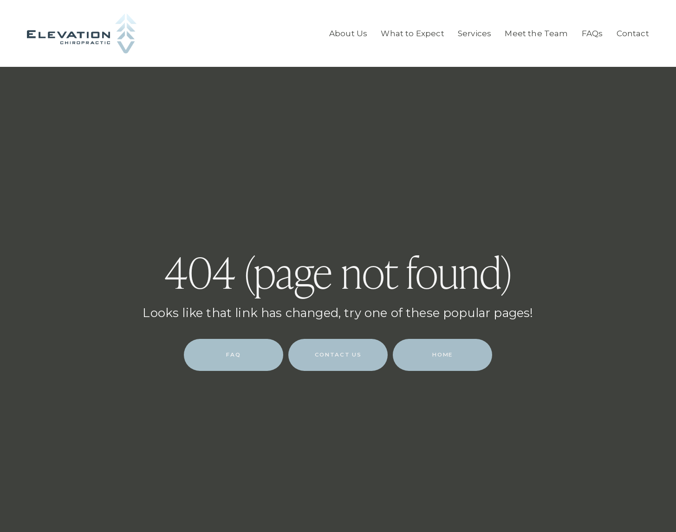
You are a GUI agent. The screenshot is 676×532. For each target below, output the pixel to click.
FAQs (592, 33)
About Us (348, 33)
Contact (633, 33)
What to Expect (412, 33)
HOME (442, 354)
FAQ (233, 354)
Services (474, 33)
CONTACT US (338, 354)
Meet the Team (536, 33)
